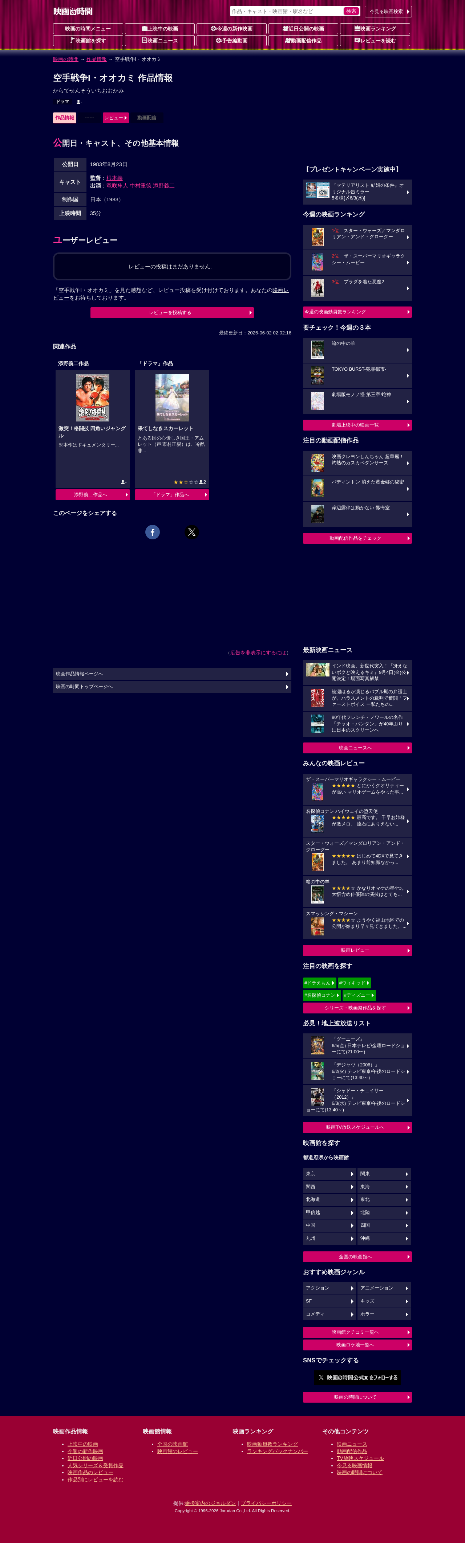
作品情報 (96, 59)
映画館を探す (88, 40)
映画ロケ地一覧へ (355, 1344)
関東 (365, 1173)
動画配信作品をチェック (355, 538)
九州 (310, 1238)
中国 (310, 1225)
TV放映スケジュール (360, 1458)
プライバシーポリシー (266, 1503)
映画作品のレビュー (90, 1472)
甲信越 (313, 1212)
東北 (365, 1199)
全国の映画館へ (355, 1256)
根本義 (114, 178)
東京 (310, 1173)
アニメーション (376, 1288)
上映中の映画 (160, 28)
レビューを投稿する (170, 312)
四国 (365, 1225)
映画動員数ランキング (272, 1444)
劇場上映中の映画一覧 (355, 425)
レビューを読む (375, 40)
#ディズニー (357, 995)
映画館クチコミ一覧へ (355, 1332)
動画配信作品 (303, 40)
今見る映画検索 (386, 11)
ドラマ (62, 101)
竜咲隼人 (117, 185)
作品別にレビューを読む (96, 1479)
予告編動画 (231, 40)
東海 (365, 1186)
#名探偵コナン (319, 995)
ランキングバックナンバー (277, 1451)
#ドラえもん (317, 983)
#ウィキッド (352, 983)
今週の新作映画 (231, 28)
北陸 (365, 1212)
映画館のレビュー (177, 1451)
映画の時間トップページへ (84, 686)
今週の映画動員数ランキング (335, 311)
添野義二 (164, 185)
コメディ (315, 1314)
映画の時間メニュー (88, 29)
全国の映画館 (172, 1444)
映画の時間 (65, 59)
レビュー (113, 117)
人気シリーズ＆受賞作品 (96, 1465)
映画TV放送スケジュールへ (355, 1127)
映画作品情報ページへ (79, 673)
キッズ (367, 1301)
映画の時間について (355, 1397)
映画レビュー (355, 950)
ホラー (367, 1314)
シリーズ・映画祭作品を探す (355, 1008)
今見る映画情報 (354, 1465)
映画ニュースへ (355, 747)
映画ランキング (375, 28)
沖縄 (365, 1238)
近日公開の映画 (303, 28)
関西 (310, 1186)
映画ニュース (160, 40)
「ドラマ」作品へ (170, 494)
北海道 (313, 1199)
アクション (317, 1288)
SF (309, 1301)
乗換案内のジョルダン (210, 1503)
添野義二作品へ (90, 494)
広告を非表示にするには (258, 652)
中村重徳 (140, 185)
